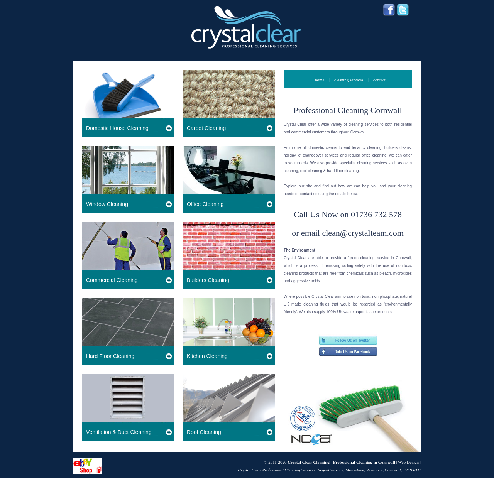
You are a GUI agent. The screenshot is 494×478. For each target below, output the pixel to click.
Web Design (408, 462)
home (320, 80)
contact (379, 80)
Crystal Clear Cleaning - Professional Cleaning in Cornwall (341, 462)
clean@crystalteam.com (362, 233)
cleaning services (349, 80)
